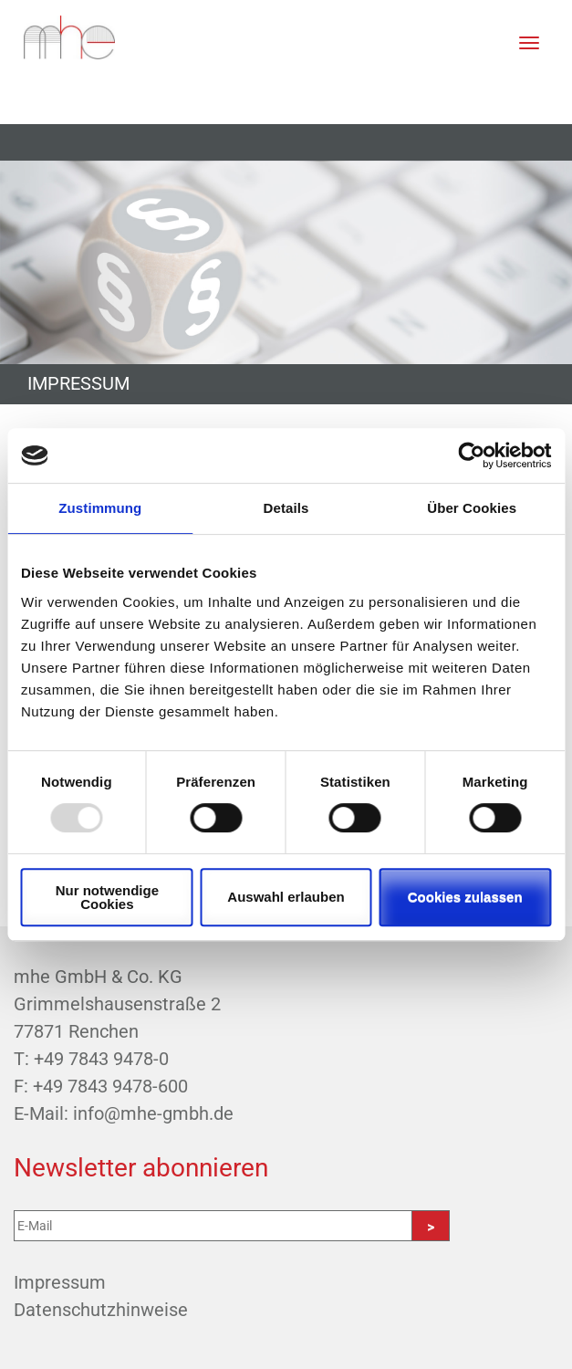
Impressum (60, 1282)
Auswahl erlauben (285, 896)
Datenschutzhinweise (101, 1310)
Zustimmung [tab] (99, 508)
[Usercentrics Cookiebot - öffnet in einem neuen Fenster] (471, 455)
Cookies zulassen (465, 896)
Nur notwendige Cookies (107, 897)
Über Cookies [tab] (471, 508)
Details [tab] (286, 508)
